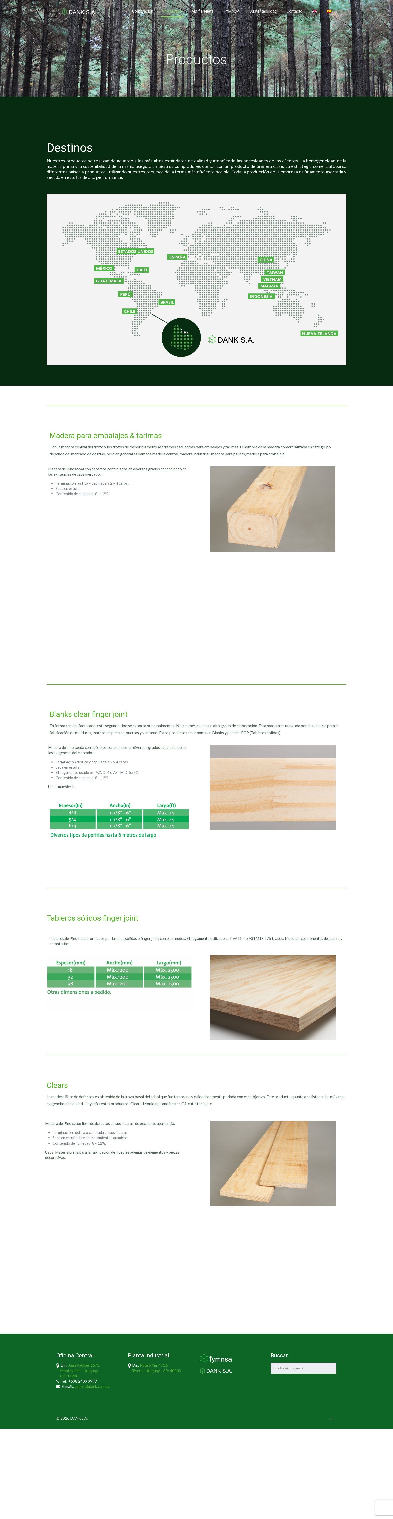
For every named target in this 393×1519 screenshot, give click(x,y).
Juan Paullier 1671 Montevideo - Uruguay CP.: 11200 (78, 1370)
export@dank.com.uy (92, 1386)
